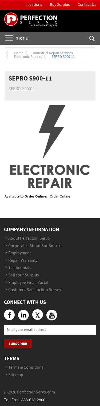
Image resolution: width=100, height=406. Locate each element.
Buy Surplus (60, 4)
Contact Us (87, 4)
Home (18, 53)
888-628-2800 (33, 400)
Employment (19, 253)
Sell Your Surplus (23, 275)
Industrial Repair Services (53, 53)
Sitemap (15, 375)
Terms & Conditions (25, 367)
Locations (34, 4)
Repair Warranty (22, 260)
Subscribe (18, 343)
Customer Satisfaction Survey (34, 290)
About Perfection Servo (29, 238)
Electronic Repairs (28, 56)
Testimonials (19, 268)
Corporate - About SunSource (34, 246)
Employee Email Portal (28, 283)
